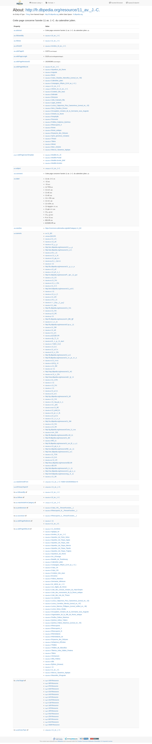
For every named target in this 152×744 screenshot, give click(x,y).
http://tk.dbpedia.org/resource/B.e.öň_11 (59, 435)
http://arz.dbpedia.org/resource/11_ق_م (59, 247)
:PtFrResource (51, 686)
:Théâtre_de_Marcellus (56, 648)
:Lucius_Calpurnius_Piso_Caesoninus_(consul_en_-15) (67, 105)
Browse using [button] (35, 3)
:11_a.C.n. (51, 349)
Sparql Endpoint (132, 3)
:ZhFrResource (51, 716)
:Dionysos (51, 97)
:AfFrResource (51, 711)
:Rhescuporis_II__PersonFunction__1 (61, 516)
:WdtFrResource (52, 725)
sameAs (17, 233)
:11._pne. (51, 405)
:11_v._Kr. (52, 255)
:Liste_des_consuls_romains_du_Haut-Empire (64, 590)
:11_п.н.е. (52, 360)
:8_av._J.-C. (52, 67)
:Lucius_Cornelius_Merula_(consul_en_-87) (63, 603)
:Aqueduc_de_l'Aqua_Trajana (58, 551)
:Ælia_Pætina (52, 659)
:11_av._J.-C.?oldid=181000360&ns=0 (61, 482)
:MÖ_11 (50, 441)
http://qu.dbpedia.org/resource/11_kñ (58, 396)
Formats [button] (50, 3)
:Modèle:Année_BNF (55, 160)
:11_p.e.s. (51, 416)
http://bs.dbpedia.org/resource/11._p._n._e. (60, 266)
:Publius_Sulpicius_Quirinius (57, 122)
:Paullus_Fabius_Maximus (57, 617)
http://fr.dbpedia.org (51, 14)
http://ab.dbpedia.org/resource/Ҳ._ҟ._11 (59, 468)
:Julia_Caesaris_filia (55, 100)
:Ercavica (51, 576)
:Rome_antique (53, 130)
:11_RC (51, 313)
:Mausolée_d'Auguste (55, 675)
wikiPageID (19, 51)
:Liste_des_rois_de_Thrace (57, 595)
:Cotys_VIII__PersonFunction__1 (59, 508)
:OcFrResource (52, 691)
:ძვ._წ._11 (51, 338)
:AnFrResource (52, 694)
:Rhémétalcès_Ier (54, 637)
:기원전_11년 (53, 344)
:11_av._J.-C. (52, 86)
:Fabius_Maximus (54, 579)
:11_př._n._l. (52, 272)
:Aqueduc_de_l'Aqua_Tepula (58, 548)
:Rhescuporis (52, 625)
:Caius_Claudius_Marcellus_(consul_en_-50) (63, 78)
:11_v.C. (51, 239)
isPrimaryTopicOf (21, 487)
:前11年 (51, 465)
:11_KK (51, 427)
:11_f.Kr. (51, 280)
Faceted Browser (116, 3)
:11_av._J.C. (52, 524)
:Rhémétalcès (52, 634)
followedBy (19, 35)
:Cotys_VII (51, 567)
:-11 (49, 264)
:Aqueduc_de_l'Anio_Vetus (57, 537)
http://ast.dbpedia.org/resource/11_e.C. (58, 250)
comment (18, 173)
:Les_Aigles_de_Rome (55, 587)
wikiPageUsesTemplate (24, 155)
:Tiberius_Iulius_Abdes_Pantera (59, 650)
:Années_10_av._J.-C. (55, 46)
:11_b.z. (51, 347)
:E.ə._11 (51, 253)
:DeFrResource (52, 689)
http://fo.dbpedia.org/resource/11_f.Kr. (58, 308)
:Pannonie (51, 119)
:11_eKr (51, 297)
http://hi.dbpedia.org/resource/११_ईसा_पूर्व (59, 319)
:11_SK (51, 476)
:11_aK (50, 330)
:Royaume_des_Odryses (56, 133)
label (16, 179)
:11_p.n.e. (51, 391)
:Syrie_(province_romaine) (57, 136)
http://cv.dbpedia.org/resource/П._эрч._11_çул (61, 275)
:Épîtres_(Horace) (54, 664)
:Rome (50, 127)
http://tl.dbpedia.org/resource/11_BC (57, 438)
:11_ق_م (51, 244)
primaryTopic (20, 730)
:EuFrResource (52, 722)
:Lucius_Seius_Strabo (55, 609)
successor (20, 516)
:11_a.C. (51, 333)
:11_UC (51, 460)
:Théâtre (51, 645)
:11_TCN (51, 454)
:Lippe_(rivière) (53, 103)
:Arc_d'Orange (53, 556)
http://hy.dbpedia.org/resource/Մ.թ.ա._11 (59, 324)
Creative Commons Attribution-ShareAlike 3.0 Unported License (94, 741)
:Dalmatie (51, 94)
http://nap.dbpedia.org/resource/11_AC (58, 371)
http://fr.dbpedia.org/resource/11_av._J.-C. (62, 10)
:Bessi (50, 75)
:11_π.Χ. (51, 286)
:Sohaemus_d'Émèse (55, 642)
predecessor (20, 508)
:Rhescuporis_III (53, 631)
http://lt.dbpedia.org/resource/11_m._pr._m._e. (61, 358)
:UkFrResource (52, 680)
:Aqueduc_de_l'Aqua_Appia (57, 540)
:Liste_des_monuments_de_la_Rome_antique (64, 592)
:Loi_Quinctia (52, 598)
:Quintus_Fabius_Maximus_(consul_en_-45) (63, 623)
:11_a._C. (51, 294)
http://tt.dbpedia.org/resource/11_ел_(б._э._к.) (61, 443)
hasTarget (19, 680)
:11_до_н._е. (52, 446)
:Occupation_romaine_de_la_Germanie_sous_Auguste (67, 111)
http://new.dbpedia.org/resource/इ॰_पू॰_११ (59, 377)
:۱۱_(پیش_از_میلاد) (54, 302)
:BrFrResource (51, 719)
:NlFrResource (51, 683)
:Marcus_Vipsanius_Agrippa (57, 150)
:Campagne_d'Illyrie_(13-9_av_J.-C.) (60, 83)
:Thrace (50, 139)
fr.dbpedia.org (78, 14)
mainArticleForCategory (24, 502)
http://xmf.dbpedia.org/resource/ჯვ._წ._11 (59, 474)
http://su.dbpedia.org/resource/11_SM (58, 421)
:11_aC (51, 242)
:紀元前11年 (52, 336)
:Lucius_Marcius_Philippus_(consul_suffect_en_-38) (66, 606)
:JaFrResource (51, 705)
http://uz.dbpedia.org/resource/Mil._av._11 (59, 449)
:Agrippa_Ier (52, 532)
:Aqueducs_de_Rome (55, 69)
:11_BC (48, 233)
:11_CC (51, 277)
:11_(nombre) (52, 529)
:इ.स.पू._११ (51, 363)
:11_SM (51, 327)
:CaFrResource (52, 703)
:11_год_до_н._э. (54, 402)
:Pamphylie (52, 116)
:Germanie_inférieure (55, 581)
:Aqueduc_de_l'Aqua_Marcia (58, 545)
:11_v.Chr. (51, 380)
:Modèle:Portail (53, 158)
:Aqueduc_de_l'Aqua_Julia (57, 543)
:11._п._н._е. (52, 418)
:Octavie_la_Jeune (54, 114)
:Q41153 (50, 236)
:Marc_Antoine (53, 147)
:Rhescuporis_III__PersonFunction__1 (61, 510)
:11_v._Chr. (52, 283)
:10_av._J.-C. (52, 35)
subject (17, 168)
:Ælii (49, 661)
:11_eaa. (51, 305)
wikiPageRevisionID (22, 61)
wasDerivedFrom (21, 482)
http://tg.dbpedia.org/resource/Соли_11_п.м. (60, 429)
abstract (18, 30)
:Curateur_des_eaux (55, 92)
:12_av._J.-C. (52, 41)
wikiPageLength (20, 56)
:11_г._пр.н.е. (53, 261)
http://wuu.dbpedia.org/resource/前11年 (58, 463)
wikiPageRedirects (22, 521)
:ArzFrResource (52, 700)
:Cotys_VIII (51, 570)
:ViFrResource (51, 708)
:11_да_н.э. (52, 258)
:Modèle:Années (53, 163)
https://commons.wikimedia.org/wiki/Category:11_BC (63, 228)
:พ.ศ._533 (51, 432)
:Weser (50, 144)
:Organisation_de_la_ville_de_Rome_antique (63, 614)
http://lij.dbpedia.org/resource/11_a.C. (58, 355)
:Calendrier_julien (54, 80)
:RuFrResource (52, 714)
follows (17, 41)
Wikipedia (60, 741)
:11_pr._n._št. (52, 413)
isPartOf (18, 46)
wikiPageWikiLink (21, 67)
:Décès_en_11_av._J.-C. (56, 89)
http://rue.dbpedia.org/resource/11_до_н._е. (60, 471)
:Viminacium (52, 656)
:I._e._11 (51, 322)
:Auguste (51, 72)
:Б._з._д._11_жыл (54, 341)
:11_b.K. (51, 457)
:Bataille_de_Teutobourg (56, 559)
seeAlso (18, 228)
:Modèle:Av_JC (53, 155)
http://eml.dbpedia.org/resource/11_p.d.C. (59, 289)
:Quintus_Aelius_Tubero (56, 620)
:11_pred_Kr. (52, 410)
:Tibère (50, 141)
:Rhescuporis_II (53, 125)
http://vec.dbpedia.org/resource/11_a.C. (59, 452)
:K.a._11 (51, 300)
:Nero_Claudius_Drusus (56, 108)
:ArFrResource (51, 697)
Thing (28, 14)
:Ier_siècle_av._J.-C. (55, 584)
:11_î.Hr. (51, 399)
